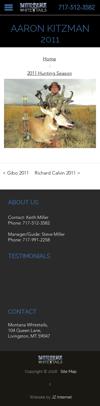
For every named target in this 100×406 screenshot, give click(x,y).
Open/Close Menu (8, 7)
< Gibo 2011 (16, 173)
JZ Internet (62, 397)
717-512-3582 (36, 223)
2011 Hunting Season (49, 73)
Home (49, 59)
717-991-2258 (36, 239)
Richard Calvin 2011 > (57, 173)
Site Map (69, 371)
